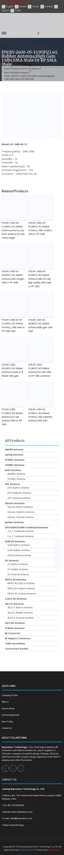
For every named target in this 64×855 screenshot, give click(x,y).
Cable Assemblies (15, 643)
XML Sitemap (28, 850)
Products (16, 69)
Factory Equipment (10, 715)
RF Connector (12, 633)
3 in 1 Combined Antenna (20, 536)
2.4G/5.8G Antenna (16, 598)
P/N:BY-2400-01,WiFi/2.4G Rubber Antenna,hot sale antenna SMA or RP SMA (12, 417)
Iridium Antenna (14, 628)
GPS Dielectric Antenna (19, 493)
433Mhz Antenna (14, 465)
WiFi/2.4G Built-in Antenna (21, 583)
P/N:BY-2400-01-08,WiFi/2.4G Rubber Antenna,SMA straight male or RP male (13, 277)
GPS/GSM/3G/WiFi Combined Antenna (26, 527)
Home (7, 69)
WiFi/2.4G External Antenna (21, 593)
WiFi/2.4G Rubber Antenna (16, 73)
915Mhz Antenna (16, 479)
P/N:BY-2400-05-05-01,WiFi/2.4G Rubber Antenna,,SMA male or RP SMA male (13, 325)
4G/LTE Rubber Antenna (20, 612)
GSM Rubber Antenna (18, 550)
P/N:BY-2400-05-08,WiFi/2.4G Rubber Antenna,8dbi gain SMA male (40, 325)
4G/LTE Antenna (14, 604)
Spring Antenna (14, 454)
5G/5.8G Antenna (15, 623)
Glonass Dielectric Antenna (21, 512)
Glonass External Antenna (20, 517)
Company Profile (10, 695)
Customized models (16, 648)
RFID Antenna (13, 470)
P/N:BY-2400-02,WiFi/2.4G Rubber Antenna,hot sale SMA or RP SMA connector (39, 370)
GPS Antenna (12, 484)
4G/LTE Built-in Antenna (19, 607)
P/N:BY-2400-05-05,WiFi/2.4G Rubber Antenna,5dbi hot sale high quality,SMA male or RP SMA (39, 279)
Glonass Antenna (15, 503)
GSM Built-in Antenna (18, 545)
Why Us (5, 702)
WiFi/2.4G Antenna (31, 69)
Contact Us (7, 728)
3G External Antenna (18, 574)
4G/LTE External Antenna (20, 618)
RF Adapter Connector (18, 638)
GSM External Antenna (19, 555)
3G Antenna (12, 560)
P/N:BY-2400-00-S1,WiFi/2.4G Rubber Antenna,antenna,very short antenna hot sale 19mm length (13, 230)
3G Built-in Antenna (17, 564)
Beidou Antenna (14, 522)
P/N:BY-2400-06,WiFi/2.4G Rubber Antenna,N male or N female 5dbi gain (12, 370)
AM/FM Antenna (14, 449)
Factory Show (8, 708)
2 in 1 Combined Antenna (20, 531)
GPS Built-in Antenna (18, 487)
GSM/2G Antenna (15, 541)
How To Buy (7, 721)
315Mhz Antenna (14, 460)
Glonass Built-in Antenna (20, 507)
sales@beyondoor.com (16, 2)
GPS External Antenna (18, 498)
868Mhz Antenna (16, 474)
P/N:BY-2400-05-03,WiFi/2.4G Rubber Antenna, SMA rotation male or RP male (40, 228)
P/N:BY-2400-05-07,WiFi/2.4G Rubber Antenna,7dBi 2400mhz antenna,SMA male (40, 415)
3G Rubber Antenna (17, 569)
